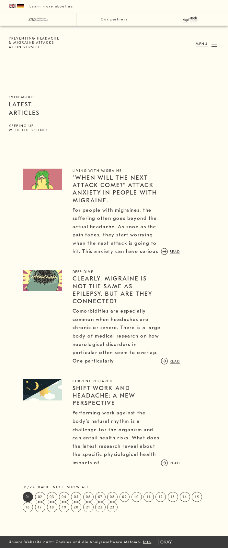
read (128, 265)
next (58, 526)
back (44, 526)
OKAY (166, 542)
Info (147, 542)
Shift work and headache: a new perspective (145, 422)
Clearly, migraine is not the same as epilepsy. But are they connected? (159, 303)
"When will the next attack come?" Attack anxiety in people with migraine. (156, 189)
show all (78, 526)
